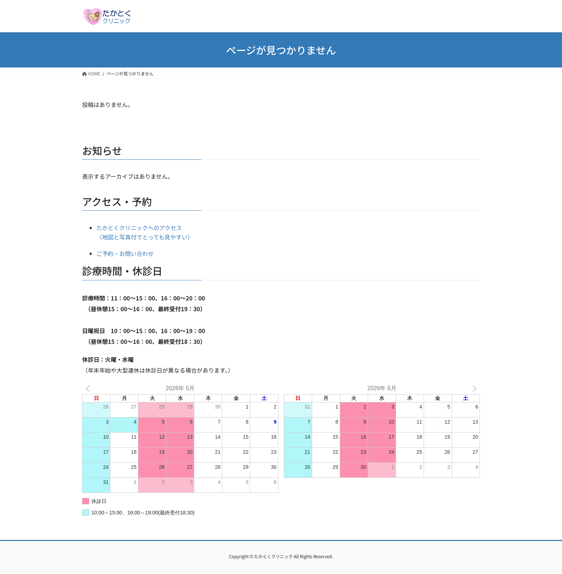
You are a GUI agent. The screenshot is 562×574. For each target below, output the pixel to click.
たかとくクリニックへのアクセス (139, 227)
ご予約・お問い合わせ (125, 253)
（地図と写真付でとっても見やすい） (144, 237)
